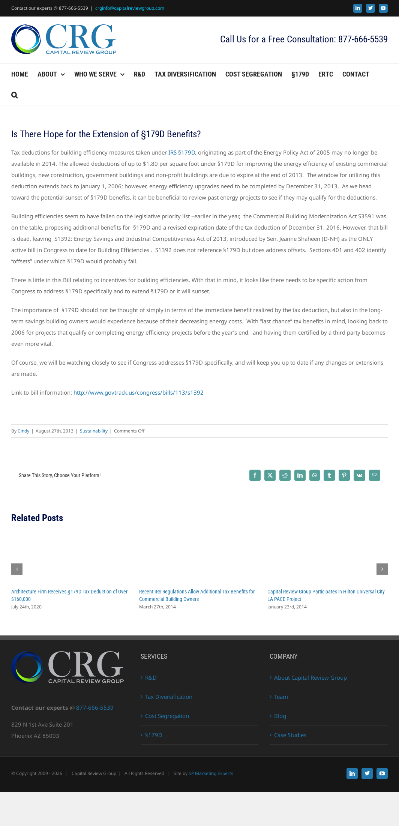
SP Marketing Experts (211, 773)
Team (281, 696)
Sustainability (94, 431)
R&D (151, 677)
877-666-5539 (95, 707)
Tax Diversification (168, 696)
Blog (280, 715)
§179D (153, 735)
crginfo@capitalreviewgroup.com (129, 8)
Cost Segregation (167, 715)
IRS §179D (181, 152)
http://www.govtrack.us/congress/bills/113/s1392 (139, 392)
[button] (14, 94)
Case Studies (290, 735)
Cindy (23, 431)
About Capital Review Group (310, 677)
